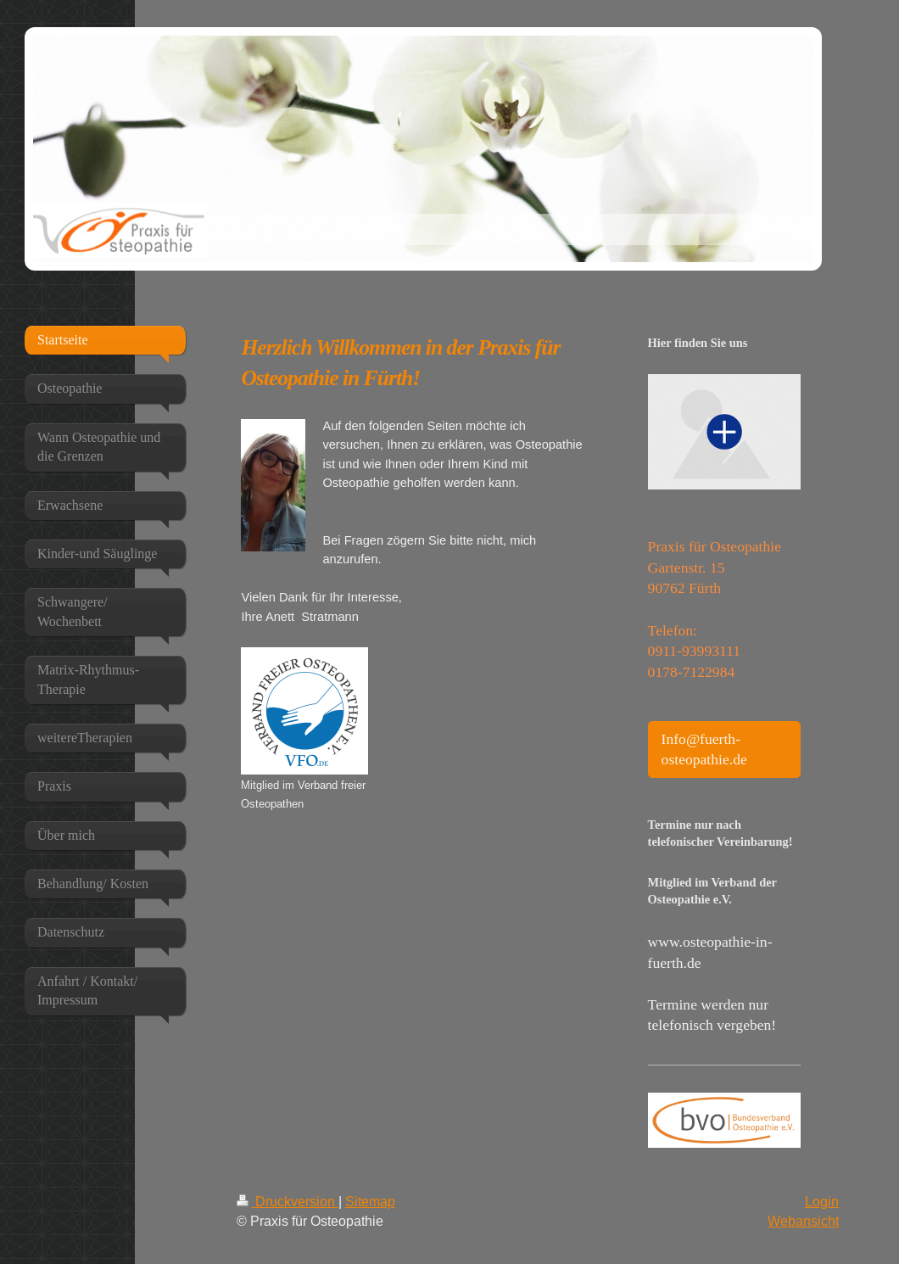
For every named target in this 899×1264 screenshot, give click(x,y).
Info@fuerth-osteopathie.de (704, 749)
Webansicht (803, 1220)
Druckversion (287, 1201)
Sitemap (370, 1201)
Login (822, 1201)
